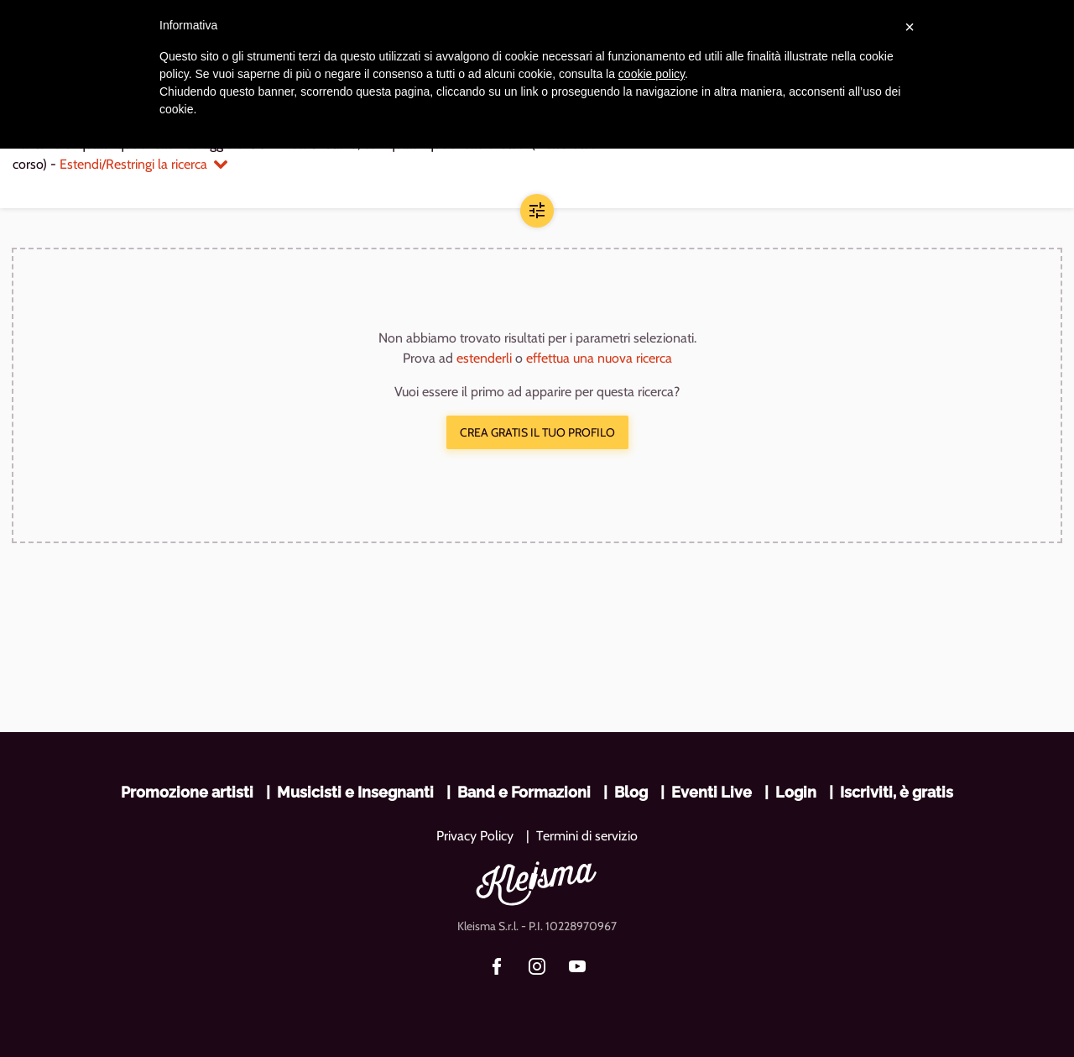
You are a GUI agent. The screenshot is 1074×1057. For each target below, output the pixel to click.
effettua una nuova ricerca (599, 358)
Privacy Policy (475, 836)
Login (795, 792)
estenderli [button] (484, 358)
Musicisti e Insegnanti (355, 792)
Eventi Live (711, 792)
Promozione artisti (187, 792)
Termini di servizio (587, 836)
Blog (631, 792)
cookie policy (651, 74)
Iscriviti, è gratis (896, 792)
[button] (537, 211)
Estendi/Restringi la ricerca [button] (143, 164)
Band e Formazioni (524, 792)
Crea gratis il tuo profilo (537, 432)
